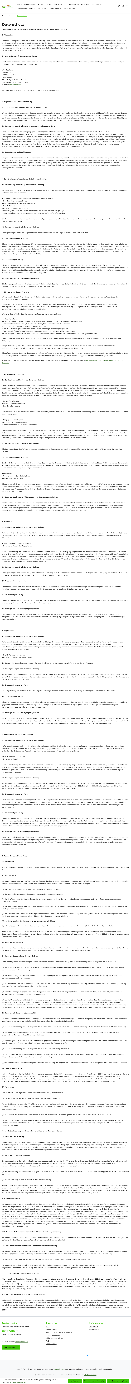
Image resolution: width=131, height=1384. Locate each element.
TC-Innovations (90, 1375)
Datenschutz (94, 1330)
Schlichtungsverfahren (54, 1338)
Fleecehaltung (51, 1344)
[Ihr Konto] (123, 6)
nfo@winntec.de (15, 85)
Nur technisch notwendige (94, 1381)
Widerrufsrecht (51, 1330)
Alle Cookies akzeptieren (118, 1381)
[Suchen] (119, 6)
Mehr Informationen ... (17, 1382)
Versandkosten (59, 1369)
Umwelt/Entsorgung (53, 1335)
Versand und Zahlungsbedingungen (59, 1332)
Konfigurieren (75, 1381)
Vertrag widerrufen (11, 1347)
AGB (47, 1327)
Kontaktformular (21, 1342)
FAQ (47, 1341)
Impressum (93, 1327)
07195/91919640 (10, 1331)
